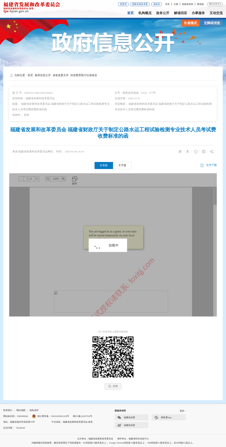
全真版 (104, 165)
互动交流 (216, 13)
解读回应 (180, 13)
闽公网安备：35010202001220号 (50, 416)
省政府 (156, 4)
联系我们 (7, 410)
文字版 (122, 165)
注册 (176, 4)
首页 (130, 13)
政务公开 (162, 13)
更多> (182, 411)
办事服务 (198, 13)
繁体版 (200, 4)
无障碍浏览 (212, 23)
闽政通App (163, 417)
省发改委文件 (61, 75)
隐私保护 (34, 410)
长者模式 (190, 23)
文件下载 (208, 165)
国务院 (123, 4)
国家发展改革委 (140, 4)
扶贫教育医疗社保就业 (83, 75)
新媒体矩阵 (187, 4)
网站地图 (20, 410)
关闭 (113, 386)
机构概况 (144, 13)
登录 (167, 4)
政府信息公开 (43, 75)
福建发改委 (126, 417)
